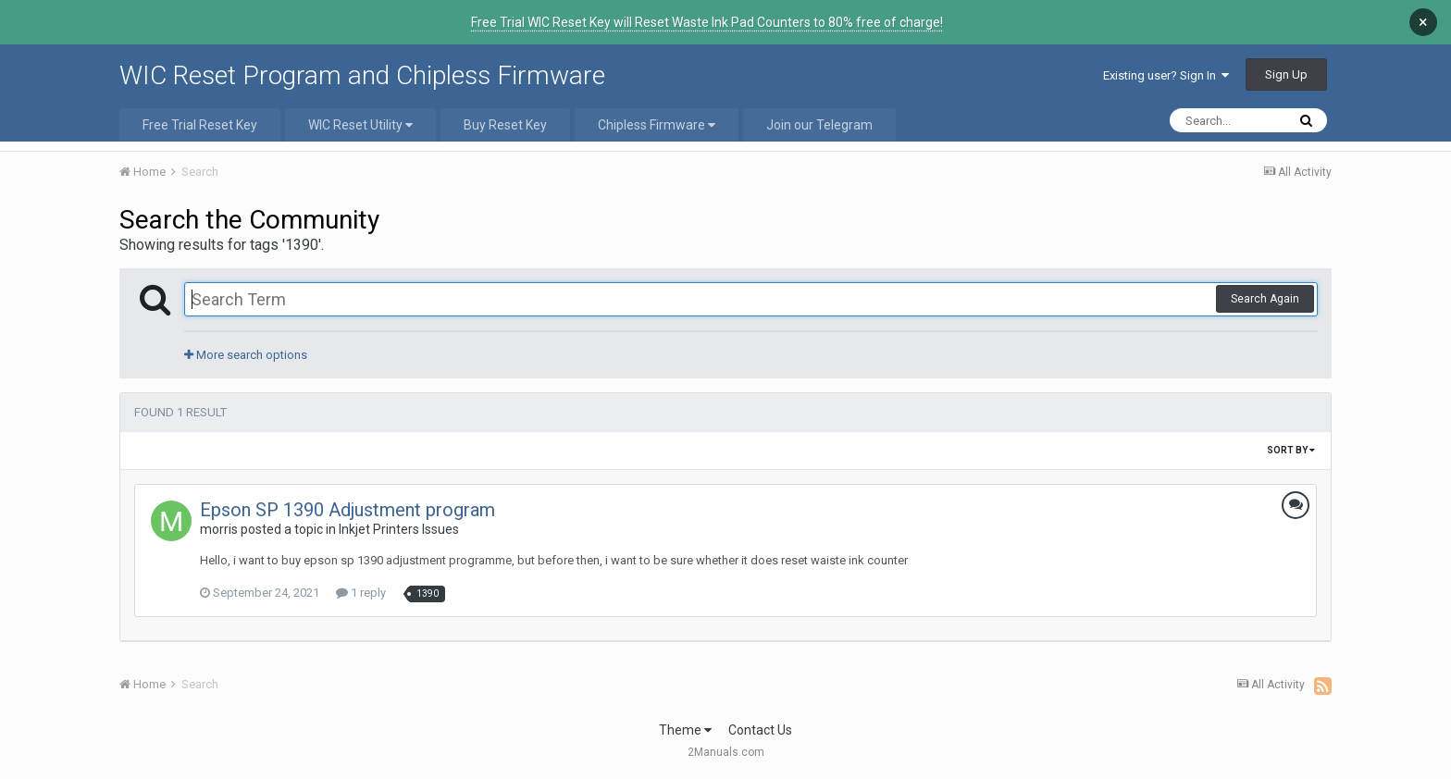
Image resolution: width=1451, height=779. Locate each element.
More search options (245, 355)
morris (219, 529)
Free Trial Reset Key (200, 124)
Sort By (1291, 450)
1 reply (361, 593)
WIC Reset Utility (360, 124)
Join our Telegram (819, 124)
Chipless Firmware (656, 124)
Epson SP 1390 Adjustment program (347, 510)
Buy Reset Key (505, 124)
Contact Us (760, 730)
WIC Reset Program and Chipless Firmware (362, 75)
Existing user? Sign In (1166, 75)
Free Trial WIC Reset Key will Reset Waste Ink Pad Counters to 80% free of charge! (707, 22)
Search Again (1265, 298)
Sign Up (1286, 74)
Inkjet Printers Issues (399, 529)
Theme (685, 730)
